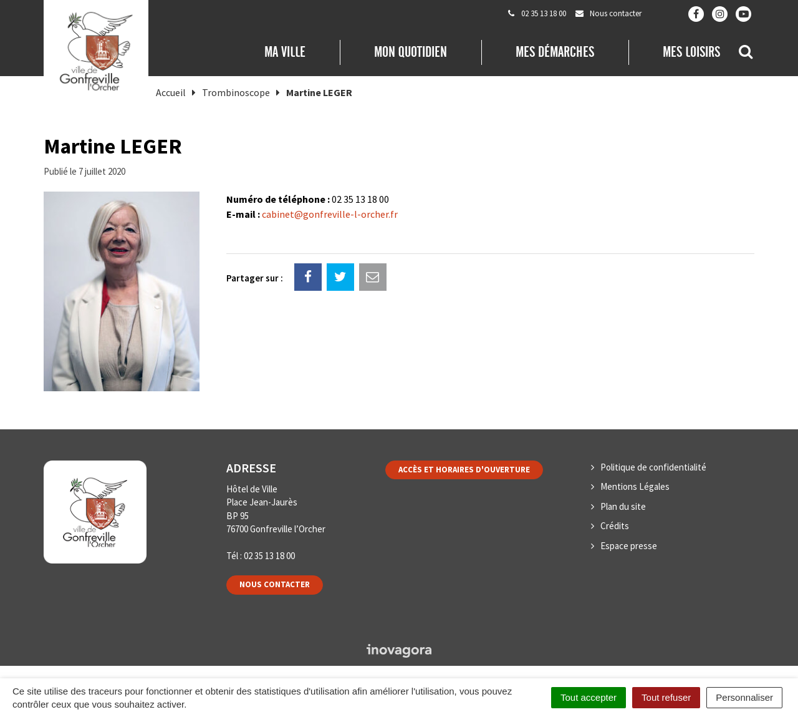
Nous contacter (274, 584)
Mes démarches (555, 52)
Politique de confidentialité (653, 467)
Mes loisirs (691, 52)
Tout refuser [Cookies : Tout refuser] (666, 697)
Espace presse (628, 546)
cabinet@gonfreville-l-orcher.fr (330, 214)
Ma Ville (284, 52)
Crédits (614, 526)
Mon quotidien (410, 52)
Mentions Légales (635, 486)
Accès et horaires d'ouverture (464, 469)
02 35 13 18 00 (269, 556)
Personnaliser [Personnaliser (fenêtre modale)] (744, 697)
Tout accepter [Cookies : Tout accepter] (588, 697)
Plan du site (623, 506)
